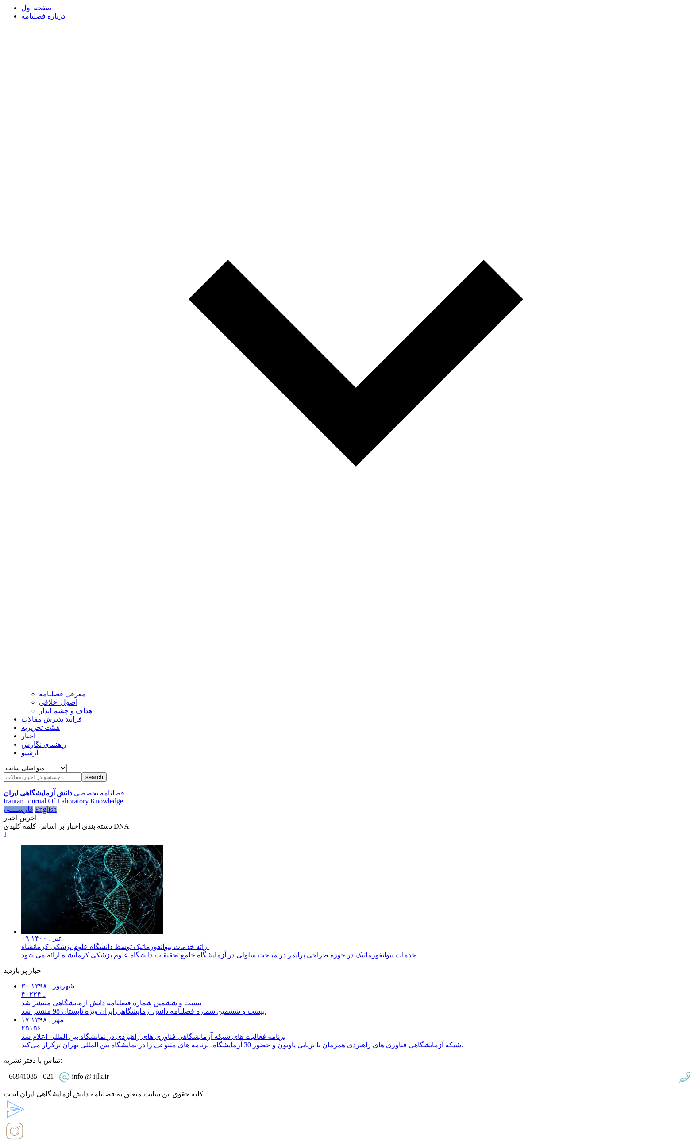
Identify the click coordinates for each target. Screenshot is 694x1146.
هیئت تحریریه (40, 727)
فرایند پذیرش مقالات (51, 719)
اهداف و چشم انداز (66, 710)
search (94, 777)
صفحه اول (36, 8)
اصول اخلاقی (58, 702)
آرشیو (29, 752)
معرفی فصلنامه (62, 694)
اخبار (28, 736)
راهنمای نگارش (43, 744)
